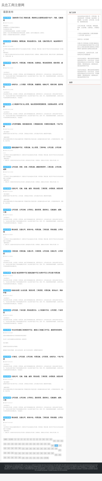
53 (23, 461)
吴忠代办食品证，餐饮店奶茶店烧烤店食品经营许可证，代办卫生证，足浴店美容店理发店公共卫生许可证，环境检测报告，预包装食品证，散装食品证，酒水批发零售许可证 (88, 62)
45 (52, 457)
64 (5, 466)
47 (59, 458)
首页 (5, 447)
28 (48, 452)
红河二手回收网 (12, 476)
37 (23, 457)
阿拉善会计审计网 (57, 477)
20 (19, 452)
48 (5, 461)
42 (41, 457)
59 (45, 461)
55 (30, 461)
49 (8, 461)
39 (30, 457)
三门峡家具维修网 (49, 476)
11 (47, 447)
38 (26, 457)
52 (19, 461)
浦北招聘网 (44, 477)
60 (48, 461)
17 (8, 452)
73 (37, 466)
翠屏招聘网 (64, 477)
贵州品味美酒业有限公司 (73, 473)
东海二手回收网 (81, 475)
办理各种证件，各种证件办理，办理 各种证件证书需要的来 (87, 53)
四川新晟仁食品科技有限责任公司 (64, 474)
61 (52, 461)
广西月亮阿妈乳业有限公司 (17, 475)
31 (60, 454)
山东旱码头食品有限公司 (50, 474)
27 (45, 452)
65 (8, 466)
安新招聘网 (90, 476)
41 (37, 457)
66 (12, 466)
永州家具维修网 (66, 476)
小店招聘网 (84, 476)
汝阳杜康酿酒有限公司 (30, 475)
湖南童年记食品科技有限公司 (80, 474)
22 (26, 452)
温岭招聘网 (73, 476)
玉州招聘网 (39, 477)
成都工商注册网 (62, 473)
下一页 (46, 466)
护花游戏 (48, 473)
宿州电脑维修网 (41, 476)
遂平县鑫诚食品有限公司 (37, 474)
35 (16, 456)
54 (26, 461)
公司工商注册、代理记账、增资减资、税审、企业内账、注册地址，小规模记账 (88, 27)
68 (19, 466)
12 (50, 447)
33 (8, 456)
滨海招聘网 (79, 476)
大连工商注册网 (27, 474)
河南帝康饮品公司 (18, 474)
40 (34, 457)
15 (61, 449)
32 (5, 456)
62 (56, 463)
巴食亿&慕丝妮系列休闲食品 (86, 473)
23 (30, 452)
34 (12, 456)
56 (34, 461)
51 (16, 461)
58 (41, 461)
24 (34, 452)
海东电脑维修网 (58, 476)
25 (37, 452)
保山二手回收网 (89, 475)
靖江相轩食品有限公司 (41, 475)
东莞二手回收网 (20, 476)
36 (19, 456)
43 (45, 457)
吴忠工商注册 (7, 17)
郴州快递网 (34, 476)
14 (58, 449)
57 (37, 461)
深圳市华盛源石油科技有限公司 (54, 475)
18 (12, 452)
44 (48, 457)
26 (41, 452)
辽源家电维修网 (27, 476)
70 (26, 466)
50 (12, 461)
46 (56, 457)
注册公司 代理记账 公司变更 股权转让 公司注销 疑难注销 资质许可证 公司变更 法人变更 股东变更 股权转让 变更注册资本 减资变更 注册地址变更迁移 (88, 46)
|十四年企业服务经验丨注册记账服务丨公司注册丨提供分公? (87, 34)
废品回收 (44, 473)
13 (54, 449)
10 (43, 447)
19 (16, 452)
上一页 (10, 447)
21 (23, 452)
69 (23, 466)
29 (52, 454)
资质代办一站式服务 (83, 39)
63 (59, 463)
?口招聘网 (50, 477)
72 (34, 466)
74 (41, 466)
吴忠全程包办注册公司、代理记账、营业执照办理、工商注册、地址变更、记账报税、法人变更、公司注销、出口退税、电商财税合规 (88, 19)
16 (5, 452)
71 (30, 466)
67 (16, 466)
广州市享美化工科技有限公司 (70, 475)
